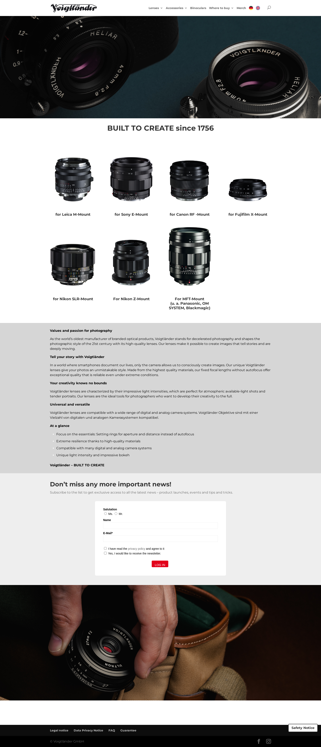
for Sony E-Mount (131, 214)
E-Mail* (108, 533)
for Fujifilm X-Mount (247, 214)
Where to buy (219, 8)
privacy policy (136, 548)
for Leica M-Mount (72, 214)
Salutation (110, 509)
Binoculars (198, 8)
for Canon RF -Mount (190, 214)
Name (107, 520)
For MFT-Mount (189, 299)
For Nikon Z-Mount (131, 299)
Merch (241, 8)
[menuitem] (251, 11)
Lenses (154, 8)
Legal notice (59, 730)
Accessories (174, 8)
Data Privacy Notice (88, 730)
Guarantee (128, 730)
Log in (160, 565)
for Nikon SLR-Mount (73, 299)
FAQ (112, 730)
